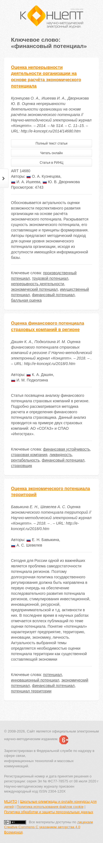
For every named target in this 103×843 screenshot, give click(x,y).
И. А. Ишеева (25, 182)
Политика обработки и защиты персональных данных (48, 812)
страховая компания (29, 454)
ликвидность (60, 454)
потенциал (52, 674)
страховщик (21, 465)
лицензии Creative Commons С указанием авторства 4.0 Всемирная (48, 827)
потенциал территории (31, 691)
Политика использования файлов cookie (49, 807)
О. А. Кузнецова (43, 176)
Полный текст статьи (52, 143)
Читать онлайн (51, 153)
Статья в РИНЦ (51, 163)
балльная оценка (26, 300)
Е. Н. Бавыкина (42, 540)
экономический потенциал (34, 289)
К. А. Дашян (39, 374)
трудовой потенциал (50, 278)
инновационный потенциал (35, 680)
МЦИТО (10, 801)
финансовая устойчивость (66, 449)
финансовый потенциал (53, 295)
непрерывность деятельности (37, 284)
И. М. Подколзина (29, 380)
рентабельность (25, 460)
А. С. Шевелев (26, 545)
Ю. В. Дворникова (61, 182)
